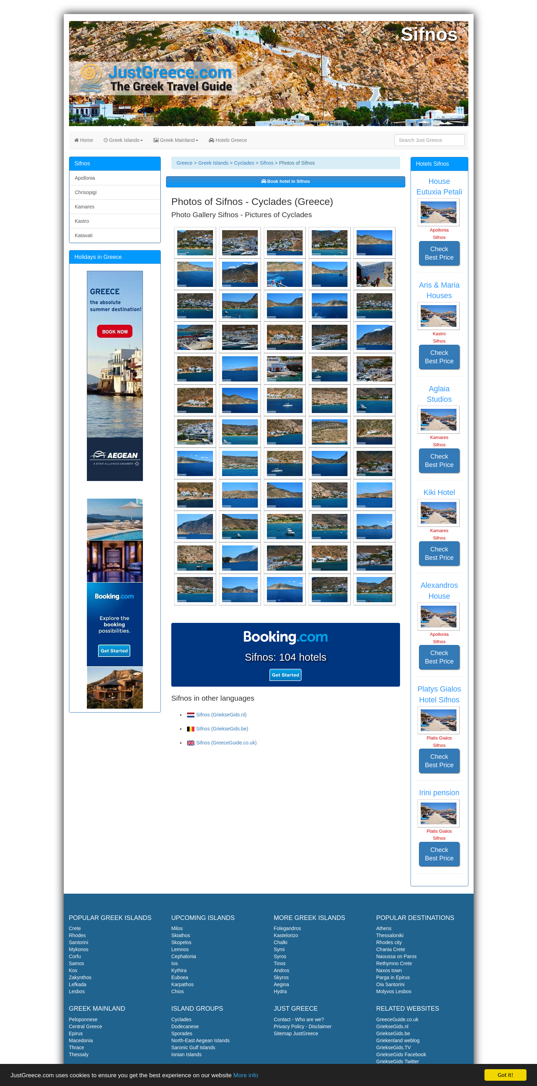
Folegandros (287, 928)
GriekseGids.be (393, 1033)
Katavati (84, 235)
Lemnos (180, 949)
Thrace (76, 1047)
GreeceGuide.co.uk (397, 1019)
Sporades (181, 1033)
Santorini (78, 942)
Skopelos (181, 942)
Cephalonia (183, 956)
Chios (177, 991)
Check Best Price (439, 253)
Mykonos (79, 949)
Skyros (281, 977)
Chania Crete (390, 949)
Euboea (179, 977)
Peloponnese (83, 1019)
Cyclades (244, 163)
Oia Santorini (390, 984)
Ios (174, 963)
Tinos (280, 963)
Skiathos (180, 935)
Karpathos (182, 984)
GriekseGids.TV (393, 1047)
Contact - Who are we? (299, 1019)
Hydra (280, 991)
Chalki (281, 942)
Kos (73, 970)
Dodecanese (185, 1026)
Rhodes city (389, 942)
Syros (280, 956)
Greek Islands (123, 140)
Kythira (179, 970)
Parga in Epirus (393, 977)
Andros (281, 970)
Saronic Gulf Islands (193, 1047)
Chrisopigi (86, 192)
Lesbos (77, 991)
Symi (279, 949)
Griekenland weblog (398, 1040)
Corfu (75, 956)
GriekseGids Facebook (401, 1054)
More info (245, 1075)
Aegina (281, 984)
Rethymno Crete (394, 963)
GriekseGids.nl (392, 1026)
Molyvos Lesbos (393, 991)
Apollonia (85, 178)
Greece (185, 163)
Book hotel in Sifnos (285, 181)
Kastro (82, 221)
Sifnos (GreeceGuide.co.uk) (222, 742)
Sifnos (267, 163)
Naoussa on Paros (396, 956)
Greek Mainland (175, 140)
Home (83, 140)
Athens (384, 928)
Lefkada (78, 984)
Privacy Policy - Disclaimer (303, 1026)
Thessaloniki (390, 935)
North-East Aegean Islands (200, 1040)
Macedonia (81, 1040)
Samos (76, 963)
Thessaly (79, 1054)
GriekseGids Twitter (397, 1061)
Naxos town (389, 970)
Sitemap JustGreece (296, 1033)
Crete (75, 928)
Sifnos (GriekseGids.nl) (217, 714)
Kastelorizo (286, 935)
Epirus (76, 1033)
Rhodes (77, 935)
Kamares (85, 206)
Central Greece (85, 1026)
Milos (177, 928)
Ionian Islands (186, 1054)
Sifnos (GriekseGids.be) (217, 728)
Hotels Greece (228, 140)
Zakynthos (80, 977)
